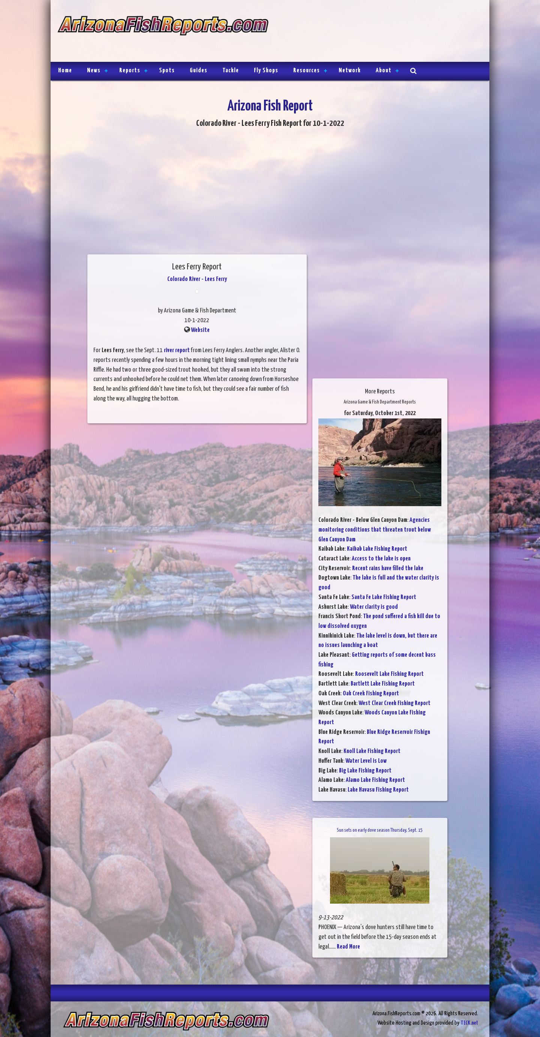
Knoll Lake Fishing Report (372, 751)
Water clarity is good (374, 607)
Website (200, 330)
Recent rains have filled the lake (387, 568)
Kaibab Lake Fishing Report (377, 549)
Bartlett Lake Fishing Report (383, 684)
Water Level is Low (366, 761)
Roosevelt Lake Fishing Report (389, 674)
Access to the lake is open (381, 559)
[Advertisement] (375, 32)
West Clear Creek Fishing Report (394, 703)
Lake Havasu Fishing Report (378, 790)
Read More (348, 947)
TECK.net (469, 1023)
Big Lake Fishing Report (365, 771)
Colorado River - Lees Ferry (197, 279)
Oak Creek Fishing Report (371, 693)
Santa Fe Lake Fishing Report (383, 597)
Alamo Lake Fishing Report (375, 780)
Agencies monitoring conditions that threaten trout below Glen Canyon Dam (374, 529)
